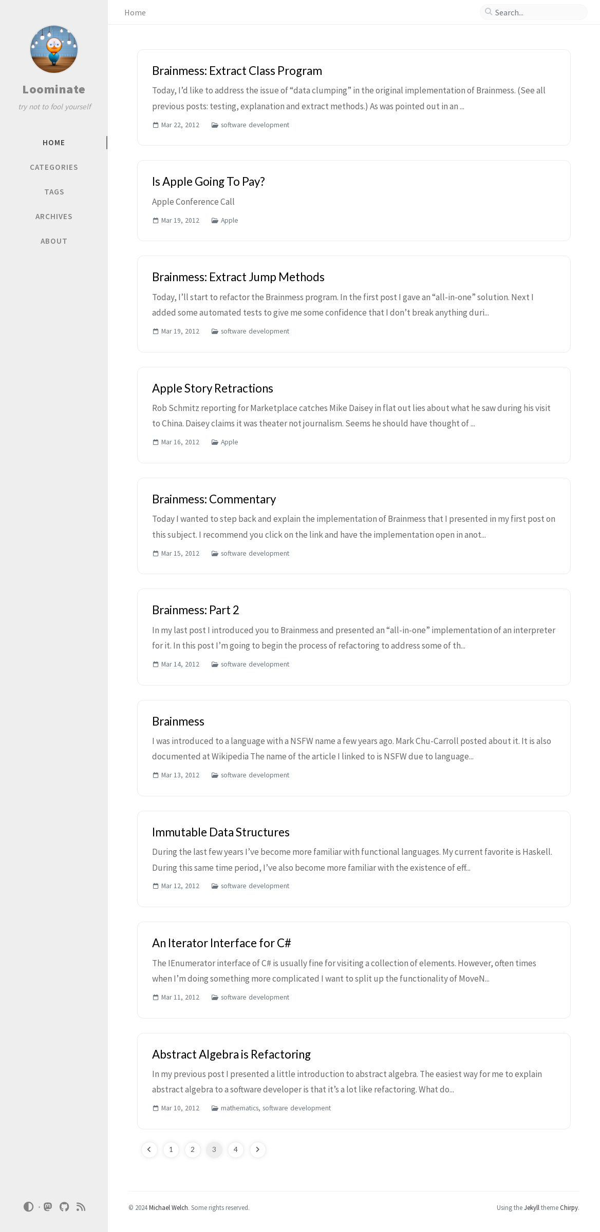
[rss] (81, 1207)
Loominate (54, 89)
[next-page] (258, 1150)
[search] (538, 12)
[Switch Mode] (28, 1207)
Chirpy (569, 1207)
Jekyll (531, 1207)
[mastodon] (48, 1207)
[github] (65, 1207)
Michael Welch (168, 1207)
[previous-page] (149, 1150)
